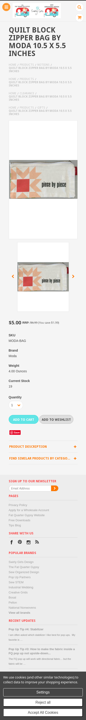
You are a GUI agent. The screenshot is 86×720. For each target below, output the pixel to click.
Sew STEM (16, 582)
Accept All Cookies (43, 712)
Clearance (27, 93)
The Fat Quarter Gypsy (24, 567)
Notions (43, 64)
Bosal (12, 597)
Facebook (11, 543)
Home (12, 64)
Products (27, 64)
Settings (43, 692)
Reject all (43, 702)
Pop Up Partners (20, 577)
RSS (37, 543)
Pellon (13, 602)
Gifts (41, 107)
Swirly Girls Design (21, 562)
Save (17, 432)
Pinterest (20, 543)
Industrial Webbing (21, 587)
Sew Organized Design (24, 572)
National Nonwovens (22, 607)
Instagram (28, 543)
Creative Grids (18, 592)
